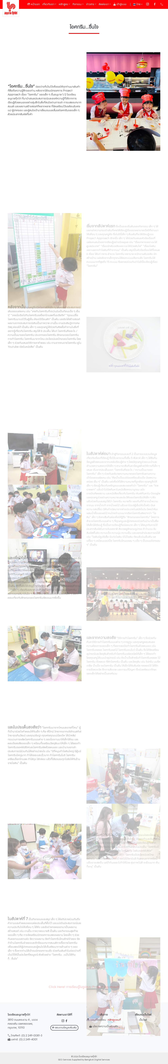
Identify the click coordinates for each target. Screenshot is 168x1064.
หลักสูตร (64, 4)
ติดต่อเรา (105, 4)
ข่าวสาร (91, 4)
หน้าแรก (34, 4)
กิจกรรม (78, 4)
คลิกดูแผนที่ (114, 1020)
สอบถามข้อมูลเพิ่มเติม (64, 1028)
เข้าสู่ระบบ (119, 4)
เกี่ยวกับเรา (49, 4)
